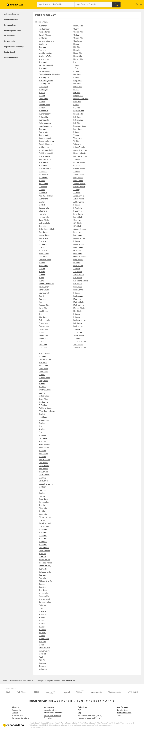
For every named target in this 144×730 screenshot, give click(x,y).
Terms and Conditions (20, 718)
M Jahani (42, 102)
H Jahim (42, 272)
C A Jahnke (77, 223)
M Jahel (42, 205)
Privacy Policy (17, 715)
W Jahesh (43, 244)
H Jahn (76, 44)
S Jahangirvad (44, 77)
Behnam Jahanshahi (46, 141)
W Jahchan (43, 178)
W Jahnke (42, 357)
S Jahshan (43, 545)
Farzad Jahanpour (45, 126)
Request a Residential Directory (90, 718)
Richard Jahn (78, 114)
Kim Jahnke (77, 284)
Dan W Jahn (43, 335)
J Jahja (41, 278)
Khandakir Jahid (45, 260)
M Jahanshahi (44, 147)
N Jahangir (43, 44)
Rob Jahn (77, 117)
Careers (15, 713)
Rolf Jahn (76, 123)
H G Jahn (76, 47)
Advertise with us (50, 710)
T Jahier (42, 269)
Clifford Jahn (43, 329)
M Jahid (42, 263)
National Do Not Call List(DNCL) (90, 715)
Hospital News (122, 710)
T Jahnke (76, 339)
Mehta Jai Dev (44, 593)
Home (5, 681)
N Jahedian (43, 193)
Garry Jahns (43, 381)
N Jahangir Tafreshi (46, 56)
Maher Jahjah (44, 290)
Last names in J (28, 681)
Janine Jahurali (44, 560)
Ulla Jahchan (43, 175)
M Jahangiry (43, 90)
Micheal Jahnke (79, 308)
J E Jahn (76, 68)
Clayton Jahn (44, 326)
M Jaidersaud (44, 639)
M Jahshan (43, 542)
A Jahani (42, 93)
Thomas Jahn (78, 138)
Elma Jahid (43, 257)
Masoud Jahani (44, 105)
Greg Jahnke (78, 260)
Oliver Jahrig (43, 508)
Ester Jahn (43, 348)
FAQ (79, 710)
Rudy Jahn (77, 129)
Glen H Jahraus (44, 460)
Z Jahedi (42, 190)
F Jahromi (42, 520)
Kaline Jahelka (44, 220)
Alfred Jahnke (78, 196)
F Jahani (42, 96)
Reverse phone (10, 25)
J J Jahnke (77, 272)
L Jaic (41, 608)
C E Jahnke (77, 226)
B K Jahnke (77, 208)
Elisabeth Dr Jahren (46, 484)
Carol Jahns (43, 372)
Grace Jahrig (43, 499)
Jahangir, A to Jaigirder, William (48, 681)
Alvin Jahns (43, 363)
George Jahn (78, 32)
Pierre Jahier (43, 266)
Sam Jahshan (44, 548)
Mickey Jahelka (44, 223)
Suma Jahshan (44, 551)
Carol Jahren (43, 481)
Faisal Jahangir (44, 29)
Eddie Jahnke (78, 244)
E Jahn (41, 341)
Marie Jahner (78, 181)
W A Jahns (43, 405)
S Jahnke (76, 329)
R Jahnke (76, 317)
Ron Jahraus (43, 472)
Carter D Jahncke (80, 150)
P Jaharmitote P (45, 168)
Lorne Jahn (77, 87)
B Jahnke (76, 205)
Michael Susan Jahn (80, 99)
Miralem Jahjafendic (46, 284)
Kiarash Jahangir (45, 35)
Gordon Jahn (78, 38)
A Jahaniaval (43, 111)
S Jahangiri (43, 68)
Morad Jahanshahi (45, 150)
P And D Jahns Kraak (47, 411)
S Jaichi (41, 627)
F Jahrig (42, 496)
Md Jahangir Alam (45, 53)
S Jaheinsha (43, 199)
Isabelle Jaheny (44, 235)
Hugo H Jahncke (79, 153)
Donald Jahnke (79, 238)
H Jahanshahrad (45, 156)
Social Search (9, 52)
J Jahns (42, 384)
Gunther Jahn (78, 41)
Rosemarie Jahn (79, 126)
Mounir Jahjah (44, 293)
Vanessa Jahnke (79, 348)
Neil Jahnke (77, 311)
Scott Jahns (43, 402)
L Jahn (76, 77)
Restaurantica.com (124, 713)
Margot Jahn (78, 96)
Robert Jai (42, 587)
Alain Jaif (42, 660)
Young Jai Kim (44, 596)
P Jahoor (42, 432)
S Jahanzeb (43, 166)
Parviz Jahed (43, 184)
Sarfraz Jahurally (45, 572)
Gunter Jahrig (44, 502)
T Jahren (42, 490)
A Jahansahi (43, 132)
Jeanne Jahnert (79, 184)
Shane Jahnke (78, 335)
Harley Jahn (77, 53)
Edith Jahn (43, 345)
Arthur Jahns (44, 366)
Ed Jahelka (43, 211)
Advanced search (11, 14)
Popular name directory (13, 47)
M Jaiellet (42, 654)
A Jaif (41, 657)
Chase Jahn (43, 323)
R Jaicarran (43, 611)
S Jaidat (42, 636)
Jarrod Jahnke (78, 275)
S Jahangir (43, 47)
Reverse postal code (12, 31)
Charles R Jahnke (79, 229)
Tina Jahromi (44, 526)
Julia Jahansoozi (45, 159)
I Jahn (75, 62)
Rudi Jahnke (78, 326)
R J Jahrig (42, 511)
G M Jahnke (77, 254)
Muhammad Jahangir (47, 41)
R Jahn (76, 105)
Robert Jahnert (79, 187)
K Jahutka (42, 575)
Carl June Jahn (44, 320)
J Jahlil (41, 296)
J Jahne (76, 159)
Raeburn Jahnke (79, 320)
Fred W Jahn (78, 26)
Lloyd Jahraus (44, 466)
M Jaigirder (43, 669)
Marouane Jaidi (44, 648)
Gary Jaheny (44, 232)
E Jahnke (76, 241)
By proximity (9, 36)
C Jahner (76, 166)
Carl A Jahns (43, 369)
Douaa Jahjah (44, 287)
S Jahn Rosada (79, 147)
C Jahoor (42, 423)
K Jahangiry (43, 87)
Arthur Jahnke (78, 199)
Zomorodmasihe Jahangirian (49, 74)
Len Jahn (77, 84)
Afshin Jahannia (45, 123)
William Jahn (78, 144)
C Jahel (41, 202)
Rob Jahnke (77, 323)
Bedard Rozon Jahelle (47, 229)
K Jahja (41, 281)
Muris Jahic (43, 250)
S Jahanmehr (44, 120)
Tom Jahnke (78, 345)
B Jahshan (43, 533)
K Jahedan (43, 187)
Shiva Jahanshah (45, 138)
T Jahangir (43, 50)
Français (139, 4)
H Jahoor (42, 426)
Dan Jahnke (77, 235)
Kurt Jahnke (77, 287)
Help (79, 713)
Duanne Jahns (44, 378)
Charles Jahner (79, 168)
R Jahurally (43, 569)
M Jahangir (43, 38)
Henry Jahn (77, 56)
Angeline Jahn (44, 305)
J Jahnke (76, 269)
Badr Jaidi (42, 642)
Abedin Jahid (44, 254)
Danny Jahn (43, 339)
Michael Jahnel (79, 162)
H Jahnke (76, 263)
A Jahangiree (44, 59)
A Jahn (41, 302)
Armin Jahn (43, 308)
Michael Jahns (44, 396)
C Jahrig (42, 493)
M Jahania (42, 108)
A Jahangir (43, 26)
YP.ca (119, 715)
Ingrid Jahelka (44, 217)
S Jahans (42, 129)
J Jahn (76, 65)
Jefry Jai (42, 584)
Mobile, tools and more (52, 716)
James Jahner (78, 175)
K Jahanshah (44, 135)
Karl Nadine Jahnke (80, 281)
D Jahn (41, 332)
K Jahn (76, 71)
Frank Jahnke (78, 247)
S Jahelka (42, 226)
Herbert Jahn (78, 59)
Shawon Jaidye (44, 651)
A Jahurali (42, 554)
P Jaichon (42, 630)
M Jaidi (41, 645)
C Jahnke (77, 220)
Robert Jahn (78, 120)
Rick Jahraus (43, 469)
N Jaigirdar (43, 663)
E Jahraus (42, 457)
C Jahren (42, 478)
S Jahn (76, 132)
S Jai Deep (43, 590)
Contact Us (16, 710)
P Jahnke (76, 314)
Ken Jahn (77, 74)
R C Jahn (76, 108)
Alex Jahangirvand (46, 81)
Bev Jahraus (43, 454)
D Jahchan (43, 172)
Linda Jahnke (78, 296)
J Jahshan (43, 539)
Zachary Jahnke (45, 359)
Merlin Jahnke (78, 305)
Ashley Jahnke (79, 202)
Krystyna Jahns (45, 390)
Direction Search (11, 58)
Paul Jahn (77, 102)
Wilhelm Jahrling (45, 517)
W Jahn (76, 141)
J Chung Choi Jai (45, 581)
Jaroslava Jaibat (45, 602)
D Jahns (42, 375)
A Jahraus (42, 442)
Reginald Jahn (78, 111)
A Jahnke (76, 193)
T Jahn (76, 135)
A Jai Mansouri (44, 599)
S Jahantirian (43, 162)
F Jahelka (42, 214)
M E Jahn (76, 93)
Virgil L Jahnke (44, 353)
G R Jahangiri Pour (45, 71)
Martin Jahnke (78, 302)
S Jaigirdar (42, 666)
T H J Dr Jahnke (79, 341)
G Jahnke (77, 250)
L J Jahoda (43, 417)
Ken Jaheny (43, 238)
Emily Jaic (42, 605)
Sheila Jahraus (44, 475)
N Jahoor (42, 429)
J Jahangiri (43, 62)
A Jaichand (43, 617)
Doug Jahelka (44, 208)
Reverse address (11, 20)
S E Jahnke (77, 332)
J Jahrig (42, 505)
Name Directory (15, 681)
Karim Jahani (43, 99)
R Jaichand (43, 621)
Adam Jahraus (44, 444)
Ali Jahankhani (44, 117)
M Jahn (76, 90)
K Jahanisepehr (44, 114)
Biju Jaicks (42, 633)
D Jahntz (42, 414)
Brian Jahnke (78, 217)
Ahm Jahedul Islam (46, 196)
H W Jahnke (78, 266)
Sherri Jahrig (43, 514)
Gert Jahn (77, 35)
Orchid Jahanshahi (46, 153)
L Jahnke (76, 293)
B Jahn (41, 314)
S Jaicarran (43, 615)
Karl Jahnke (77, 278)
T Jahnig (76, 190)
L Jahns (42, 393)
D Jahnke (77, 232)
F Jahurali (42, 557)
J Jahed (42, 181)
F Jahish (42, 275)
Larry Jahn (77, 81)
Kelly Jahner (78, 178)
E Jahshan (43, 536)
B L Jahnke (77, 211)
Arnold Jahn (43, 311)
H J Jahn (76, 50)
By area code (9, 41)
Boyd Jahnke (78, 214)
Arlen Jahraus (44, 448)
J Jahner (76, 172)
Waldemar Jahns (45, 408)
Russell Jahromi (44, 523)
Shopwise (48, 718)
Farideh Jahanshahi (46, 144)
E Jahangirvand (44, 84)
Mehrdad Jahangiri (46, 65)
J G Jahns (42, 387)
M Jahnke (77, 299)
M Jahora (42, 435)
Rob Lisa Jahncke (80, 156)
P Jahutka (42, 578)
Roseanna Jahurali (45, 563)
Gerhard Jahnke (79, 257)
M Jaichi (42, 624)
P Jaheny (42, 241)
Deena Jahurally (45, 566)
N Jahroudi (43, 530)
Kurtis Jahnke (78, 290)
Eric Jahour (43, 438)
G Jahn (76, 29)
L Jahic (41, 247)
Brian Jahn (43, 317)
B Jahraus (42, 451)
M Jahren (42, 487)
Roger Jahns (43, 399)
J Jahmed (42, 299)
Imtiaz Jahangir (44, 32)
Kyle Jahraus (43, 463)
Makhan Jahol (44, 420)
